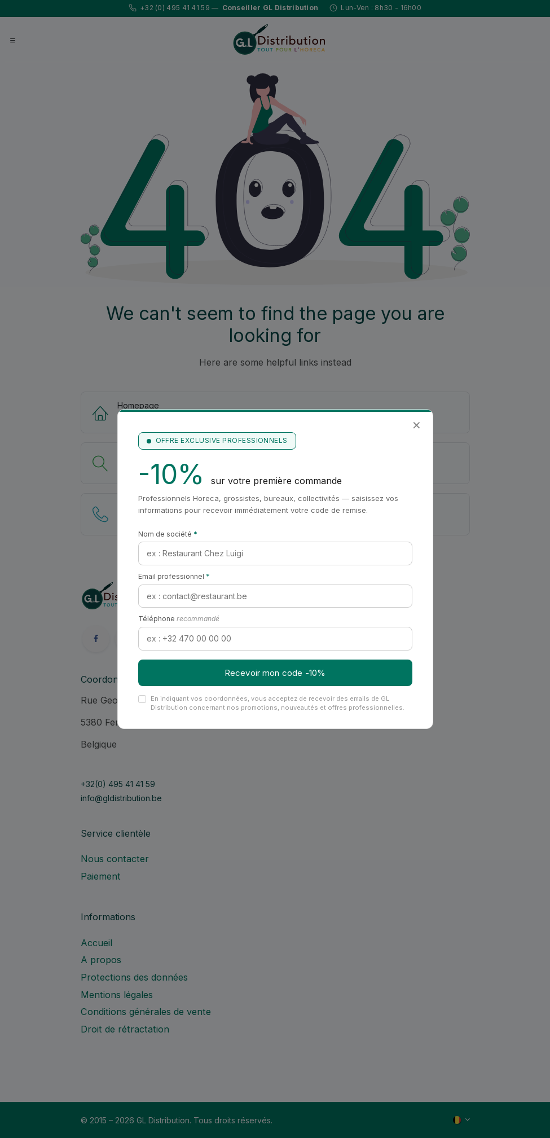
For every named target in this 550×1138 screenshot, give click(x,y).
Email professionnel (174, 576)
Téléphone (178, 618)
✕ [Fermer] (416, 425)
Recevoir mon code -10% (275, 672)
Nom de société (167, 534)
